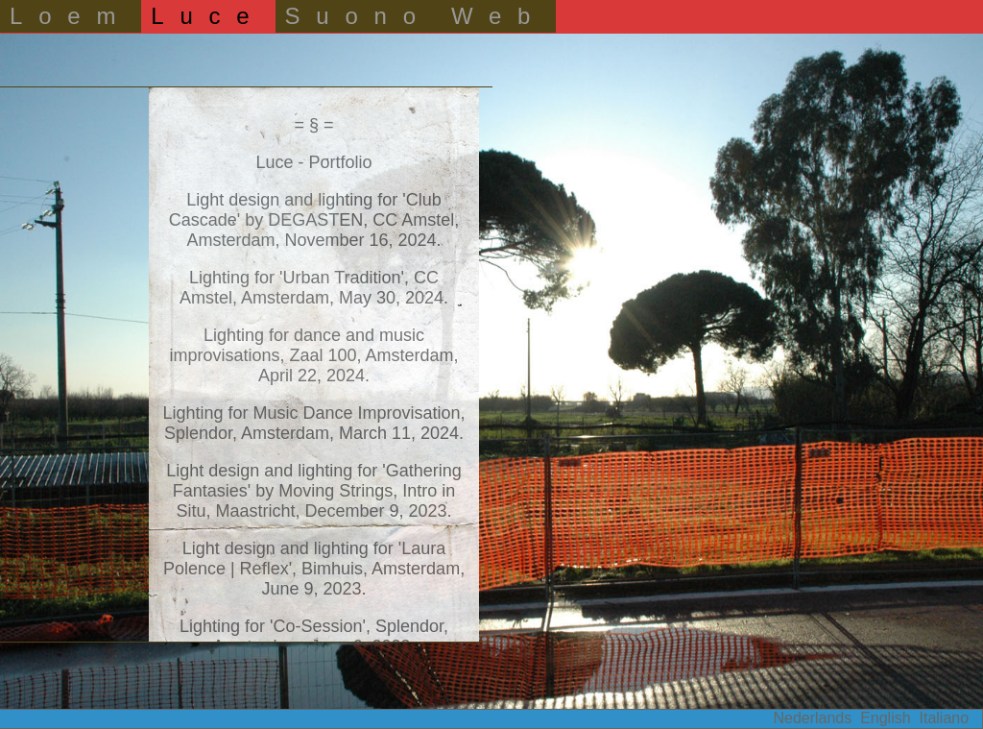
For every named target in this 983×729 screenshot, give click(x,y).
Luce (208, 16)
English (885, 718)
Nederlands (812, 718)
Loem (71, 16)
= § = (314, 124)
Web (498, 16)
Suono (358, 16)
